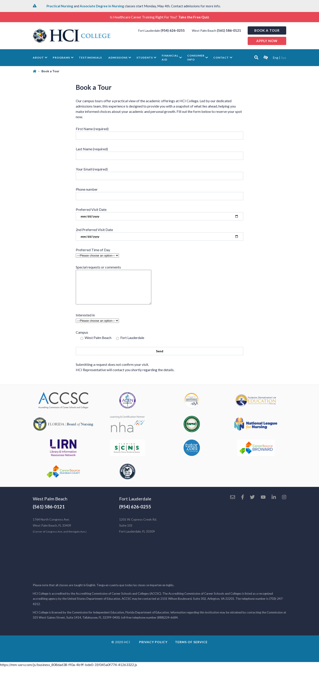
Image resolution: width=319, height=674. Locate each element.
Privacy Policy (153, 648)
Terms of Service (191, 648)
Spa (283, 57)
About (38, 57)
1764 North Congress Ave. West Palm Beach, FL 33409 (59, 532)
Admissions (118, 57)
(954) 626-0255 (173, 30)
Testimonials (90, 57)
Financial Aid (170, 57)
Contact (221, 57)
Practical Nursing (60, 6)
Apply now (267, 41)
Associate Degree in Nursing (102, 6)
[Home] (37, 71)
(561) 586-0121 (229, 30)
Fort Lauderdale (135, 505)
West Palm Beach (50, 505)
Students (144, 57)
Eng (275, 57)
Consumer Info (195, 57)
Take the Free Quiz (193, 17)
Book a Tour (267, 30)
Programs (61, 57)
